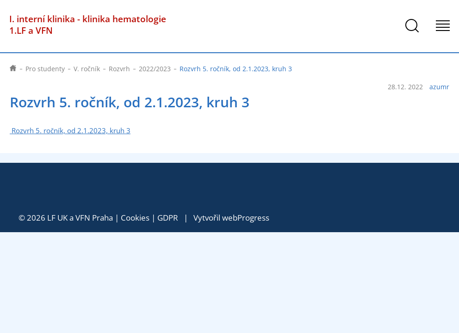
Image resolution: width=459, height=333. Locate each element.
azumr (439, 87)
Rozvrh (119, 68)
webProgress (245, 217)
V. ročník (87, 68)
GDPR (167, 217)
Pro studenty (45, 68)
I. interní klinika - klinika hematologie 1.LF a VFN (87, 24)
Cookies (135, 217)
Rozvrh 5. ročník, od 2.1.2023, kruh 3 (70, 131)
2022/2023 (155, 68)
